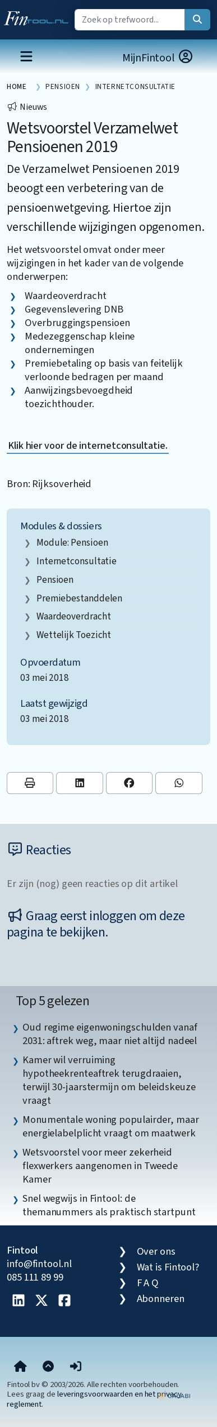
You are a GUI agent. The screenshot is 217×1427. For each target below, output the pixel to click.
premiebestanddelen (79, 598)
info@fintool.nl (39, 1263)
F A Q (148, 1283)
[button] (76, 1367)
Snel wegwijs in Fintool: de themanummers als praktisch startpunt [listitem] (109, 1205)
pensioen (54, 580)
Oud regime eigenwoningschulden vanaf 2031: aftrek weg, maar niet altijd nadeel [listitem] (109, 1034)
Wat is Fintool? (168, 1267)
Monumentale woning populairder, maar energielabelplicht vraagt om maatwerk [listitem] (110, 1126)
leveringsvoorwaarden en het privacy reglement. (94, 1399)
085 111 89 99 (35, 1277)
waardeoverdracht (73, 616)
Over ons (156, 1251)
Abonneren (160, 1298)
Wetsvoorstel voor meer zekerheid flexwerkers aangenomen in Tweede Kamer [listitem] (100, 1166)
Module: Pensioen (72, 543)
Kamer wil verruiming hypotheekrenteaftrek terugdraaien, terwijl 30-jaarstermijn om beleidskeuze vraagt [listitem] (108, 1080)
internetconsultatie (76, 561)
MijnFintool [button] (158, 58)
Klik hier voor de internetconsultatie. (88, 445)
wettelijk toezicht (73, 635)
